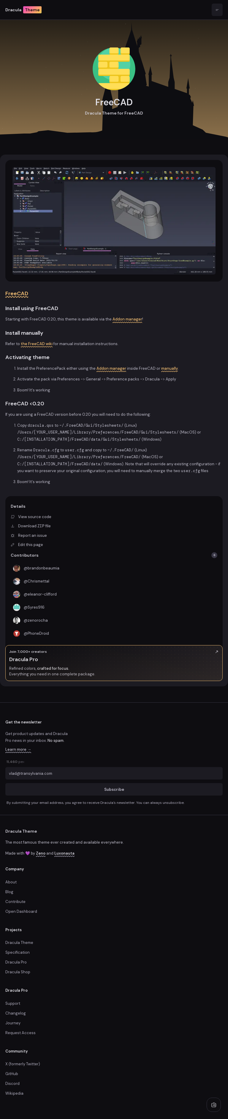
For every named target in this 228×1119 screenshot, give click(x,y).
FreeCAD (16, 293)
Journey (12, 1023)
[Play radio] (214, 1105)
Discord (12, 1083)
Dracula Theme (21, 831)
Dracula (23, 10)
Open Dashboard (21, 911)
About (11, 882)
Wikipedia (14, 1093)
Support (12, 1003)
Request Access (20, 1032)
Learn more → (18, 749)
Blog (9, 891)
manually (169, 368)
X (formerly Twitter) (22, 1063)
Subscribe (114, 789)
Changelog (15, 1013)
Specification (17, 952)
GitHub (11, 1073)
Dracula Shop (17, 971)
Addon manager (127, 319)
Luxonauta (64, 853)
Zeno (40, 853)
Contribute (15, 901)
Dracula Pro (16, 962)
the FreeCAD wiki (37, 343)
